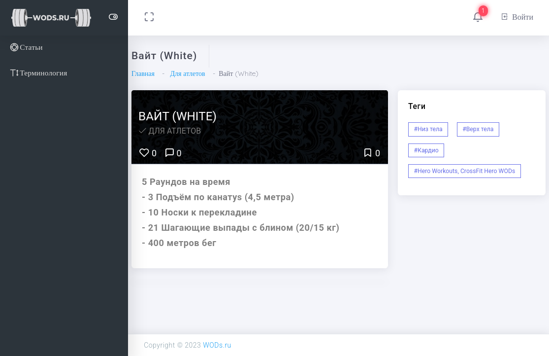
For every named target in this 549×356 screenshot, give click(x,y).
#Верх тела (477, 129)
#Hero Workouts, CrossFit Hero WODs (465, 171)
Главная (143, 73)
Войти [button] (516, 17)
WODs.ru (217, 345)
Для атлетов (187, 73)
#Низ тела (428, 129)
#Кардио (426, 150)
